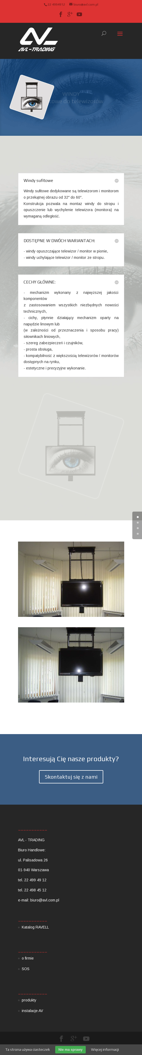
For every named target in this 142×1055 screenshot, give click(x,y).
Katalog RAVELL (35, 927)
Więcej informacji (105, 1049)
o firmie (28, 958)
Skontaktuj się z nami (71, 777)
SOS (25, 969)
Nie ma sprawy (70, 1050)
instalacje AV (32, 1011)
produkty (29, 1000)
